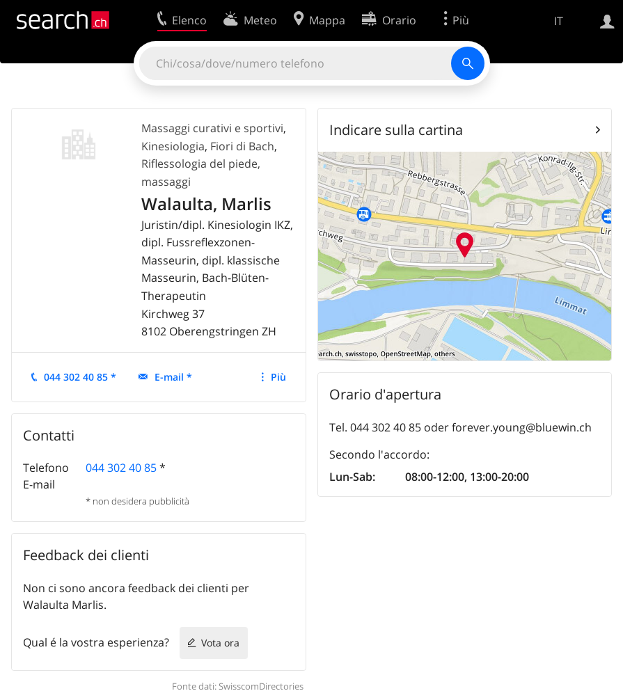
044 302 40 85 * (80, 376)
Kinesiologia (173, 146)
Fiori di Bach (242, 146)
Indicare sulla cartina (396, 129)
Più (278, 376)
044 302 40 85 (121, 467)
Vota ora (220, 642)
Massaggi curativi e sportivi (212, 128)
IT (558, 21)
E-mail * (173, 376)
